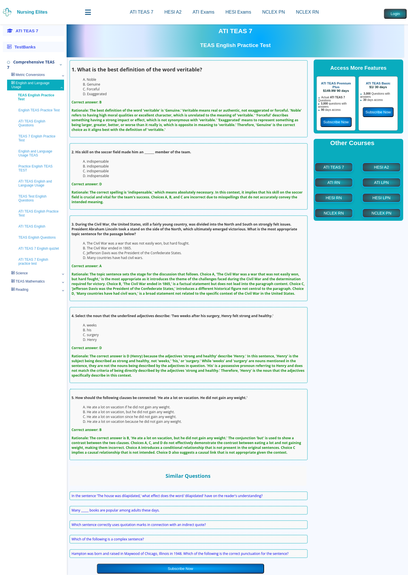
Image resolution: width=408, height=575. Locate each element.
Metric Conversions (28, 75)
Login (395, 14)
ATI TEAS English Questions (31, 123)
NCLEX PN (273, 12)
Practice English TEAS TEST (35, 168)
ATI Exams (203, 12)
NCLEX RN (307, 12)
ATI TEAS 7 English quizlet (38, 249)
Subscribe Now (180, 568)
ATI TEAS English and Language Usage (35, 183)
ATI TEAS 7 (141, 12)
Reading (19, 290)
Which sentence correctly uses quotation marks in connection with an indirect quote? (138, 524)
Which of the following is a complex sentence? (107, 539)
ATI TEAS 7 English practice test (33, 262)
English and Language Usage (30, 85)
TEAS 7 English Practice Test (37, 138)
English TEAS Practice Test (39, 110)
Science (19, 273)
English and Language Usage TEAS (35, 153)
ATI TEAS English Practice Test (38, 213)
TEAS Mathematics (28, 281)
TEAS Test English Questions (32, 198)
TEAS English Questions (37, 237)
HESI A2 (172, 12)
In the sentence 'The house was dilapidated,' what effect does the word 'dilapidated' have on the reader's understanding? (167, 495)
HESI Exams (238, 12)
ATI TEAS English (31, 226)
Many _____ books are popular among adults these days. (115, 510)
